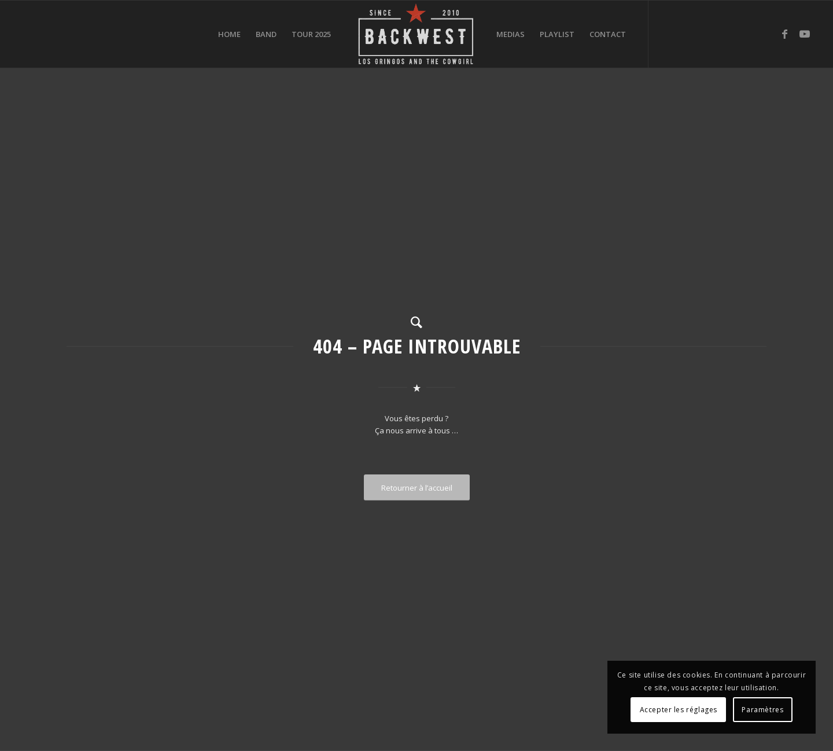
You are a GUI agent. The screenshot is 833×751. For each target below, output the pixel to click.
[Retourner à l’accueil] (417, 487)
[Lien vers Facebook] (784, 33)
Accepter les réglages (679, 710)
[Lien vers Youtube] (804, 33)
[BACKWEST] (416, 34)
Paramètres (762, 710)
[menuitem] (229, 34)
